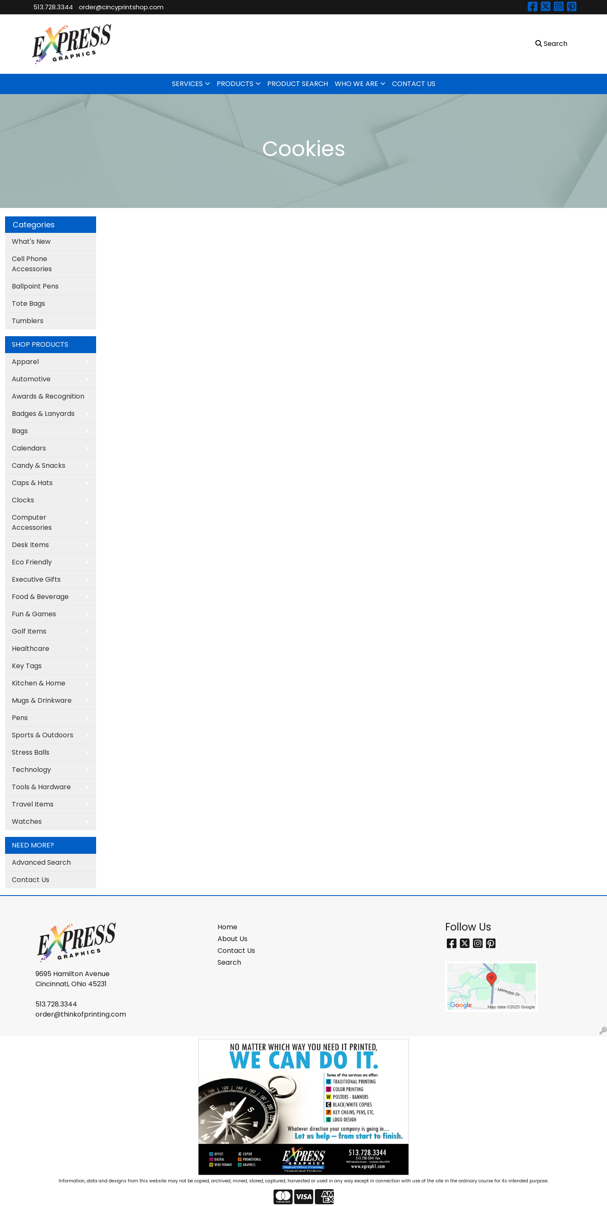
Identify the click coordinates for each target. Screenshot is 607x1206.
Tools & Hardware (41, 787)
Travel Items (33, 804)
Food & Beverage (40, 597)
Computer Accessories (32, 522)
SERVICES (187, 84)
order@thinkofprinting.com (80, 1014)
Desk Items (30, 545)
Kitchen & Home (38, 683)
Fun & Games (34, 614)
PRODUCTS (235, 84)
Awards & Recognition (48, 396)
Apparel (25, 362)
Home (227, 927)
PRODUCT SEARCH (297, 84)
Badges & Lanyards (43, 413)
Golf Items (29, 631)
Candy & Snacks (38, 465)
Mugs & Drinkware (42, 700)
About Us (232, 939)
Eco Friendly (32, 562)
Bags (20, 431)
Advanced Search (41, 862)
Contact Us (30, 880)
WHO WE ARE (356, 84)
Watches (27, 821)
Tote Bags (28, 303)
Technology (31, 769)
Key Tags (27, 666)
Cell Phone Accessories (32, 264)
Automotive (31, 379)
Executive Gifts (36, 579)
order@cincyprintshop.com (121, 7)
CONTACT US (413, 84)
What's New (31, 241)
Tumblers (27, 321)
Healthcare (30, 648)
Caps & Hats (32, 483)
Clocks (23, 500)
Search (229, 962)
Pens (20, 718)
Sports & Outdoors (42, 735)
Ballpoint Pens (35, 286)
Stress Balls (30, 752)
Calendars (29, 448)
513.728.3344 (53, 7)
